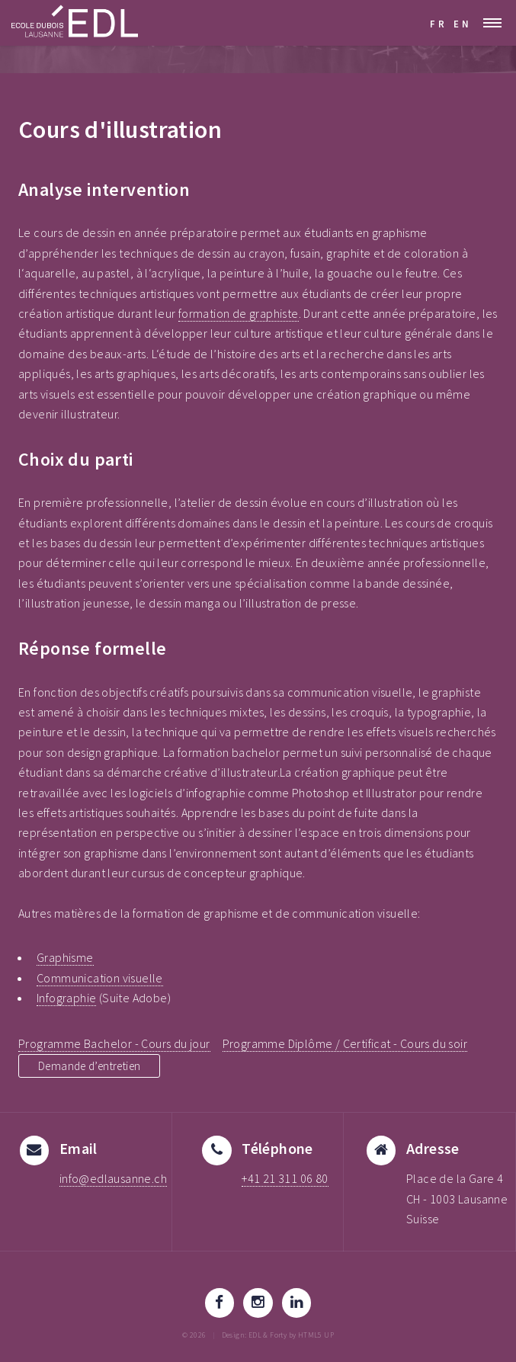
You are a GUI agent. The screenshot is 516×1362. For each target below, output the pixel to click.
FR (438, 24)
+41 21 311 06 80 (285, 1178)
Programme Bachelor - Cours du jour (114, 1043)
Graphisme (65, 957)
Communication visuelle (100, 977)
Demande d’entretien (95, 1065)
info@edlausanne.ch (113, 1178)
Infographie (66, 997)
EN (463, 24)
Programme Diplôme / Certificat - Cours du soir (345, 1043)
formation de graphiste (238, 313)
